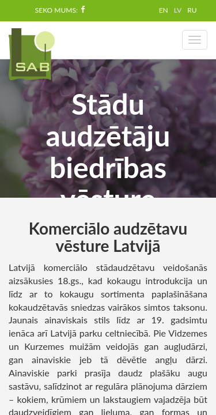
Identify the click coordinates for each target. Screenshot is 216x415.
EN (163, 10)
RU (191, 10)
